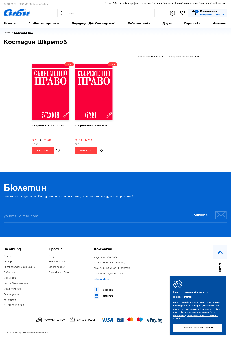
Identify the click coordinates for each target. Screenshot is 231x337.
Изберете (43, 149)
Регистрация (57, 260)
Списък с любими (59, 271)
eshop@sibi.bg (41, 4)
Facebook (103, 289)
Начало (7, 33)
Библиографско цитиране (136, 3)
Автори (117, 3)
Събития (157, 3)
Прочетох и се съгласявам (197, 327)
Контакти (221, 3)
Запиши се (209, 214)
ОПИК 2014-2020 (14, 304)
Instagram (103, 295)
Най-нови (157, 56)
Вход (52, 255)
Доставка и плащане (186, 3)
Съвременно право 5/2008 (48, 124)
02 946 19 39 (10, 4)
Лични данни (11, 293)
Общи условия (207, 3)
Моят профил (57, 266)
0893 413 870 (26, 4)
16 (196, 56)
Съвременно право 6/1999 (91, 124)
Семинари (168, 3)
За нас (108, 3)
